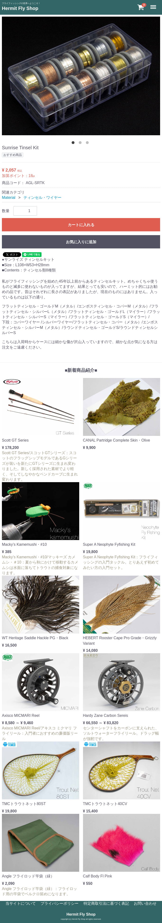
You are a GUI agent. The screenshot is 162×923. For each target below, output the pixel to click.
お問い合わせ (145, 903)
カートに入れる (81, 225)
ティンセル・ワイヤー (42, 198)
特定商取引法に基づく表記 (106, 903)
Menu (153, 4)
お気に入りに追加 (81, 242)
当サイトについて (20, 903)
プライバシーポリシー (60, 903)
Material (8, 198)
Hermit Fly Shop (20, 8)
